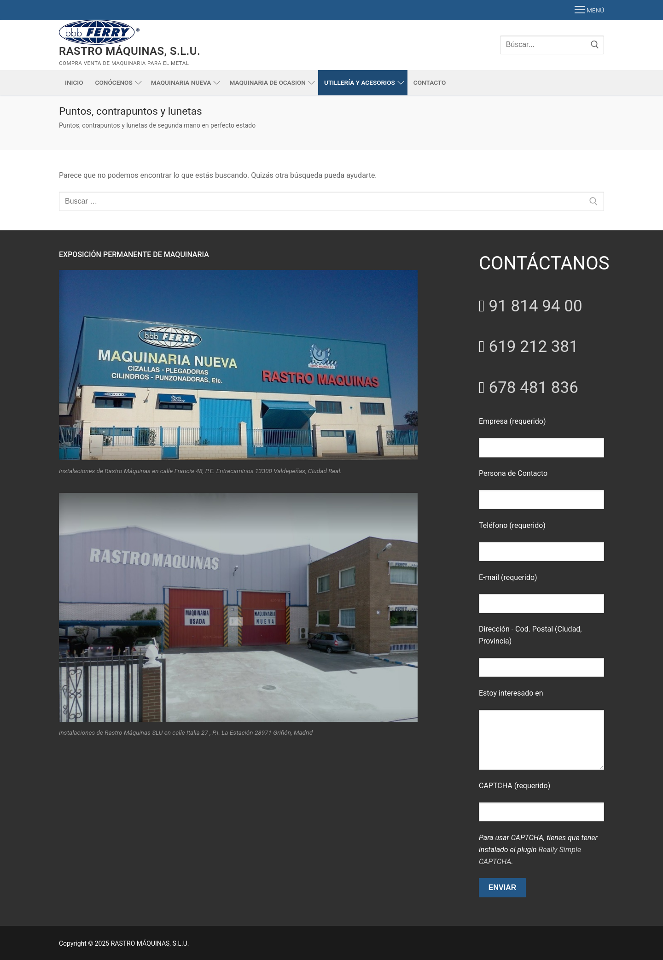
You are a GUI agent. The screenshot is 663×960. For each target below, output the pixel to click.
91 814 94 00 (535, 306)
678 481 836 (533, 387)
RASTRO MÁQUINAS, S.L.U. (129, 51)
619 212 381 (533, 346)
